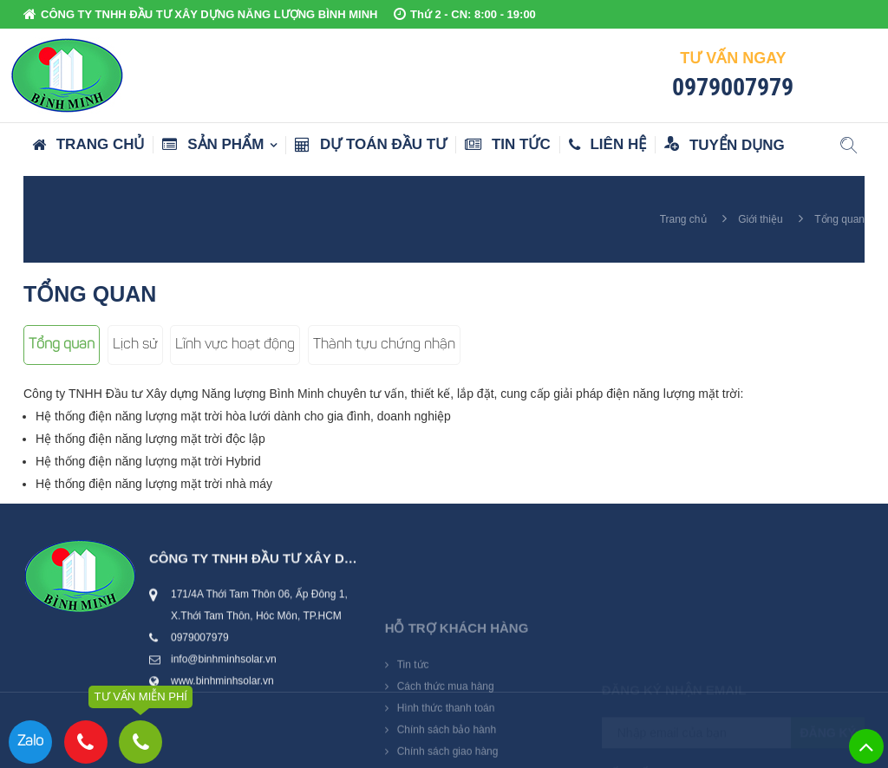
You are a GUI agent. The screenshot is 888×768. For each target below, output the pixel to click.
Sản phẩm (213, 144)
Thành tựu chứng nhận (384, 344)
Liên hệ (607, 144)
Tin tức (508, 144)
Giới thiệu (760, 219)
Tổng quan (62, 344)
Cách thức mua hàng (445, 729)
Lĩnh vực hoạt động (235, 344)
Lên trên (866, 746)
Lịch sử (135, 344)
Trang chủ (88, 144)
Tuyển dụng (724, 144)
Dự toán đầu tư (371, 144)
